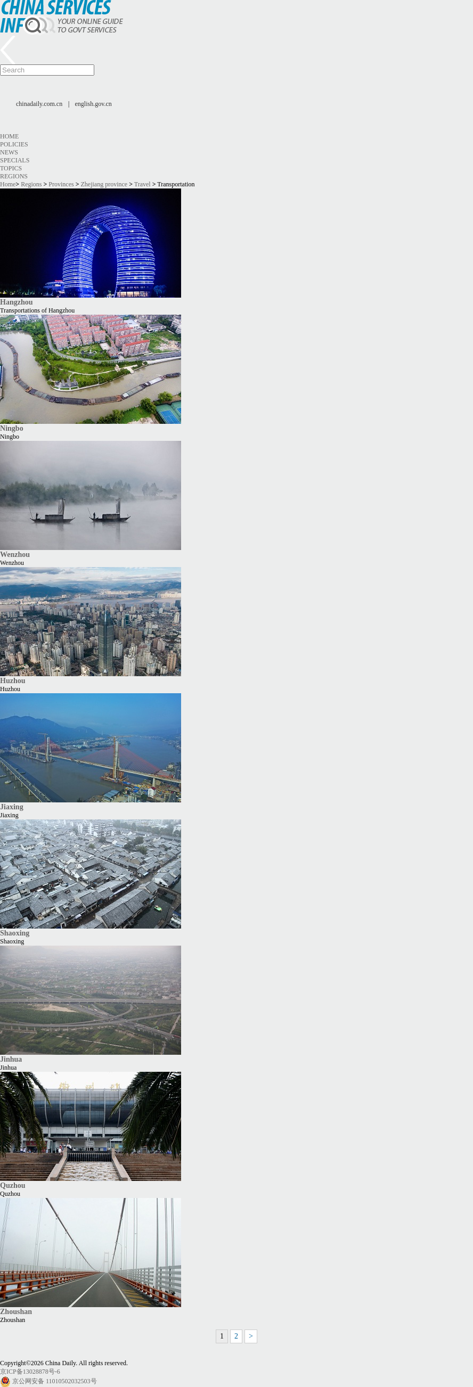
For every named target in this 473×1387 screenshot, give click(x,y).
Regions (14, 176)
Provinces (61, 184)
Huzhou (13, 680)
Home (9, 136)
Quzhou (13, 1185)
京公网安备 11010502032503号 (54, 1381)
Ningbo (11, 428)
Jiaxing (11, 806)
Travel (142, 184)
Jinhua (11, 1059)
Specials (14, 160)
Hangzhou (16, 302)
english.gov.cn (93, 104)
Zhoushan (16, 1311)
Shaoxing (14, 933)
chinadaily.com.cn (39, 104)
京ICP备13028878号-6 (30, 1371)
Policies (14, 144)
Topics (11, 168)
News (9, 152)
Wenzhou (15, 554)
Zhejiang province (104, 184)
